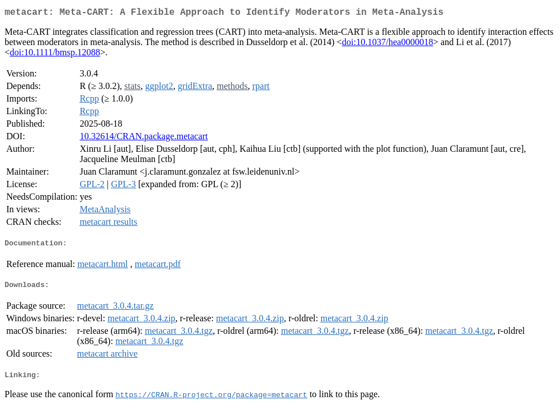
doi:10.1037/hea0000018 (387, 44)
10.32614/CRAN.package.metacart (143, 138)
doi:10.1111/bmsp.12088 (55, 54)
